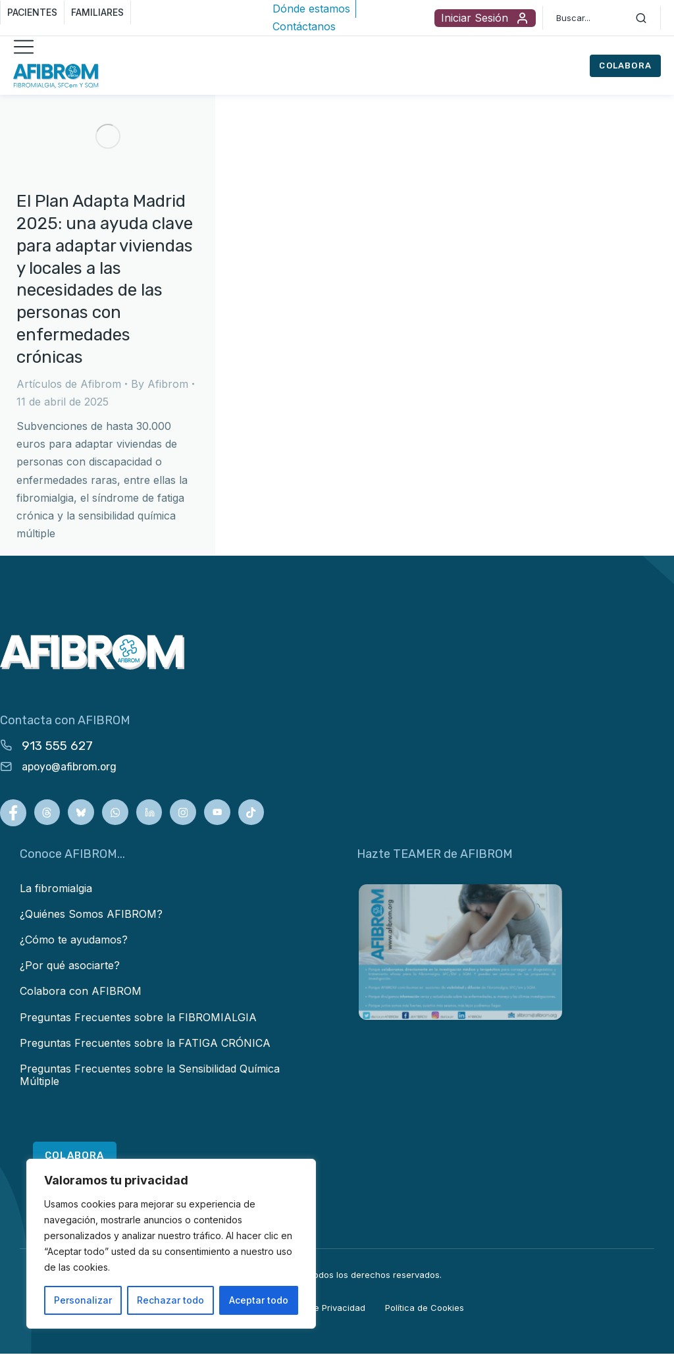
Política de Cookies (424, 1309)
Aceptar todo (258, 1300)
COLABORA (625, 65)
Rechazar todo (170, 1300)
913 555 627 (57, 745)
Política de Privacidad (320, 1309)
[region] (171, 1244)
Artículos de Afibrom (68, 383)
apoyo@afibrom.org (69, 766)
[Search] (641, 18)
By (159, 383)
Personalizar (83, 1300)
